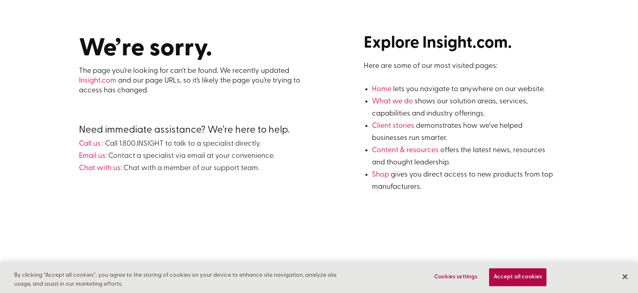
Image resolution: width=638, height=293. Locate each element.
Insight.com (97, 81)
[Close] (625, 277)
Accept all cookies (518, 277)
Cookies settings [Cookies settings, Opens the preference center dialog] (455, 277)
